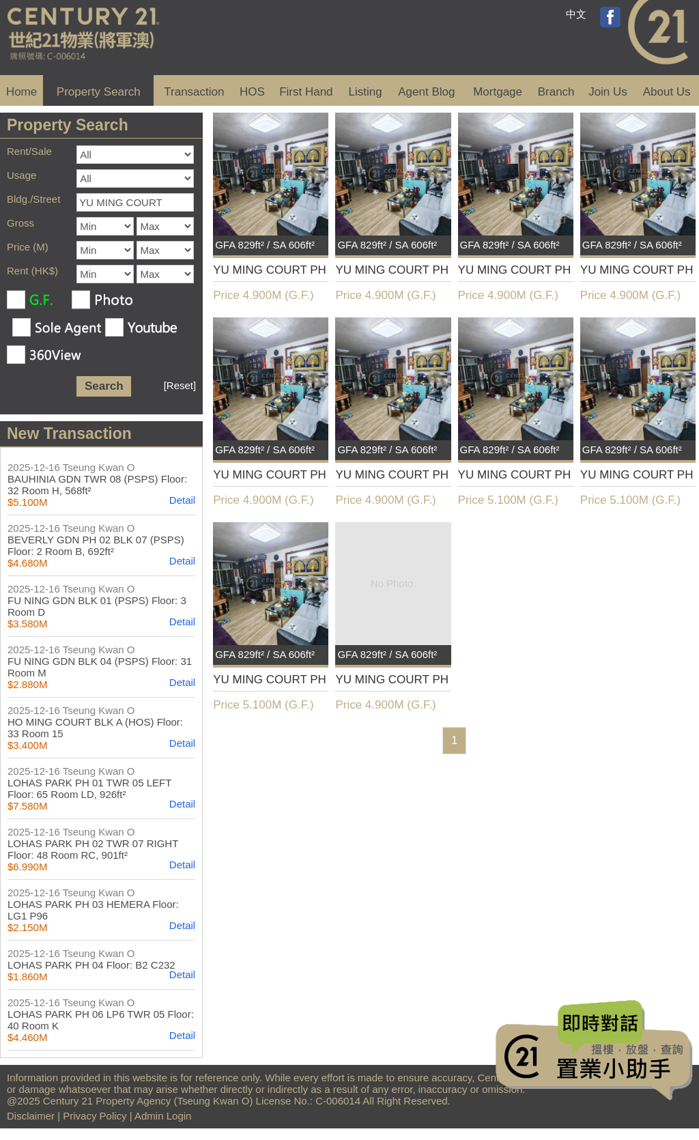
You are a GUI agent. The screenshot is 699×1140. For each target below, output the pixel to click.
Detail (182, 500)
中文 (576, 14)
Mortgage (497, 91)
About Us (667, 91)
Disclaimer (31, 1116)
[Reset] (180, 385)
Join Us (607, 91)
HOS (252, 91)
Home (21, 91)
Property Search (99, 91)
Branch (556, 91)
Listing (365, 91)
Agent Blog (426, 91)
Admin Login (162, 1116)
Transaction (194, 91)
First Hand (305, 91)
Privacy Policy (94, 1116)
